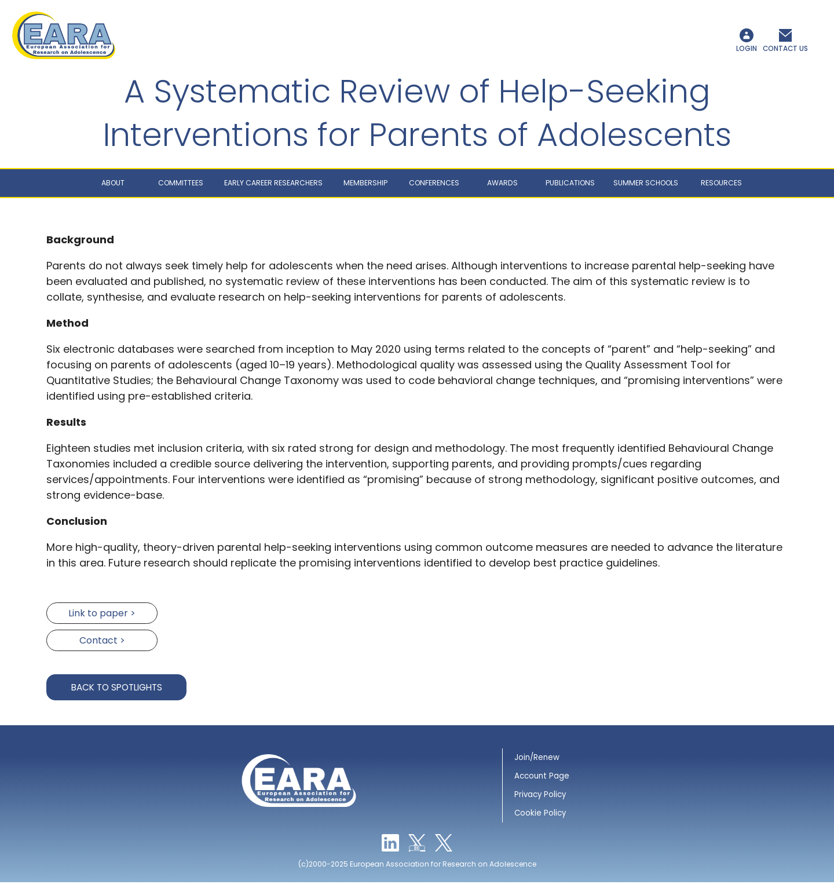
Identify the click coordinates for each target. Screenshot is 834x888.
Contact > (102, 646)
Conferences (434, 189)
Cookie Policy (540, 819)
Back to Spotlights (116, 694)
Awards (502, 189)
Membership (365, 189)
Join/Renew (536, 763)
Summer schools (645, 189)
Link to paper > (102, 619)
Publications (570, 189)
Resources (721, 189)
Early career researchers (273, 189)
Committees (180, 189)
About (113, 189)
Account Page (541, 782)
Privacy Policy (540, 800)
